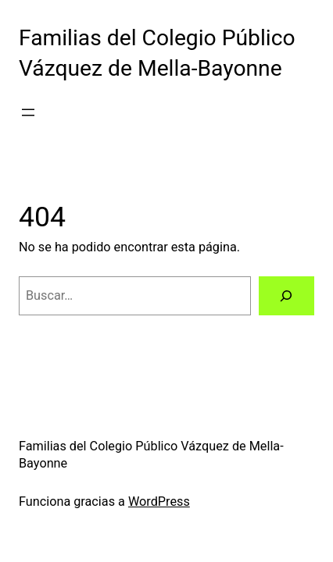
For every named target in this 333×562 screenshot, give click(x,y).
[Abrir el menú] (28, 112)
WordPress (159, 501)
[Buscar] (286, 295)
